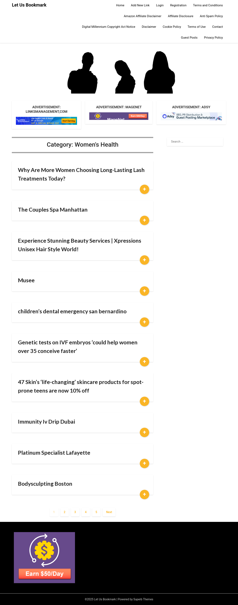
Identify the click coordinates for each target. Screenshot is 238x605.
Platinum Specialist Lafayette (54, 452)
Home (120, 5)
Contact (217, 27)
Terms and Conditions (208, 5)
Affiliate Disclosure (180, 16)
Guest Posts (189, 37)
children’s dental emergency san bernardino (72, 311)
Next (109, 512)
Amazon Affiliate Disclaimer (142, 16)
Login (160, 5)
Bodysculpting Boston (45, 483)
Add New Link (140, 5)
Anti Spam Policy (211, 16)
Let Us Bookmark (29, 5)
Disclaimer (149, 27)
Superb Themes (143, 599)
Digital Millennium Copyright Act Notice (108, 27)
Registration (178, 5)
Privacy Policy (213, 37)
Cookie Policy (172, 27)
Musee (26, 280)
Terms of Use (196, 27)
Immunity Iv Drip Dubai (46, 421)
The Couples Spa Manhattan (53, 209)
